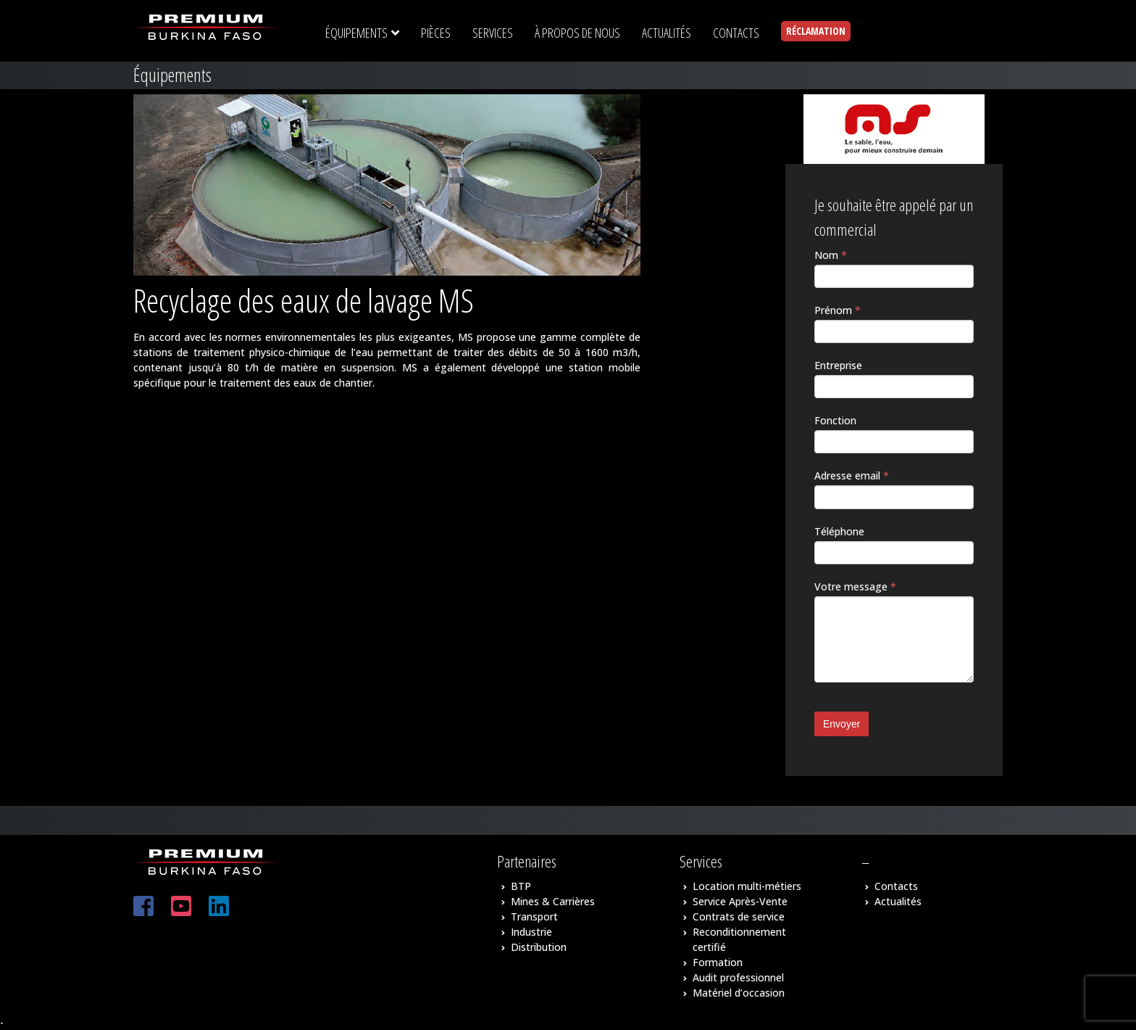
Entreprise (838, 365)
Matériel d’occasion (739, 993)
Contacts (896, 886)
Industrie (531, 932)
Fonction (835, 420)
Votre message (855, 586)
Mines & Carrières (553, 901)
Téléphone (839, 531)
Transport (534, 916)
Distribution (539, 947)
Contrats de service (739, 916)
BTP (521, 886)
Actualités (898, 901)
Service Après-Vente (740, 901)
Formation (718, 962)
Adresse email (851, 475)
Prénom (837, 310)
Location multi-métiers (747, 886)
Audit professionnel (738, 977)
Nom (830, 255)
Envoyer (841, 724)
